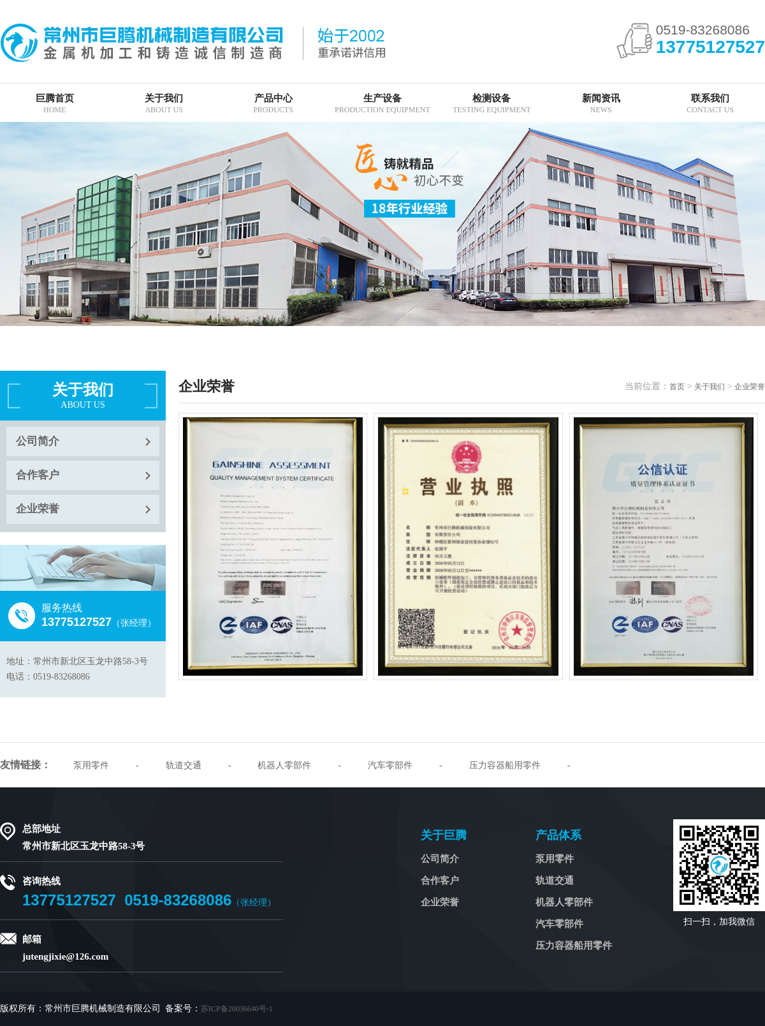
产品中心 (273, 103)
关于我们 (163, 103)
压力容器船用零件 (505, 765)
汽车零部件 (390, 765)
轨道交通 (183, 765)
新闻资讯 (600, 103)
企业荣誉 (37, 509)
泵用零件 (91, 765)
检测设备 (491, 103)
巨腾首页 (54, 103)
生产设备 (382, 103)
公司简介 (37, 441)
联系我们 (709, 103)
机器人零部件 (284, 765)
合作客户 (37, 475)
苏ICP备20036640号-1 (237, 1008)
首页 (677, 386)
